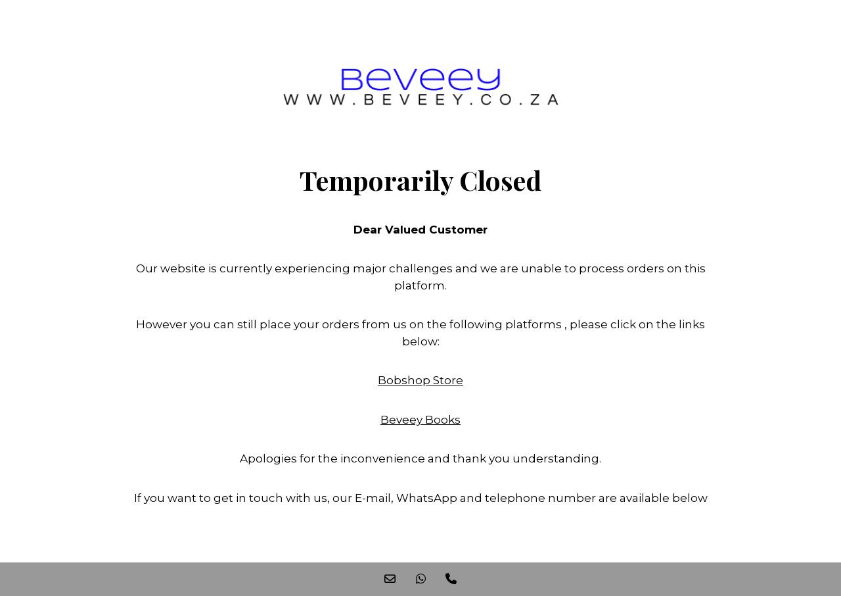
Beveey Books (420, 419)
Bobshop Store (420, 380)
